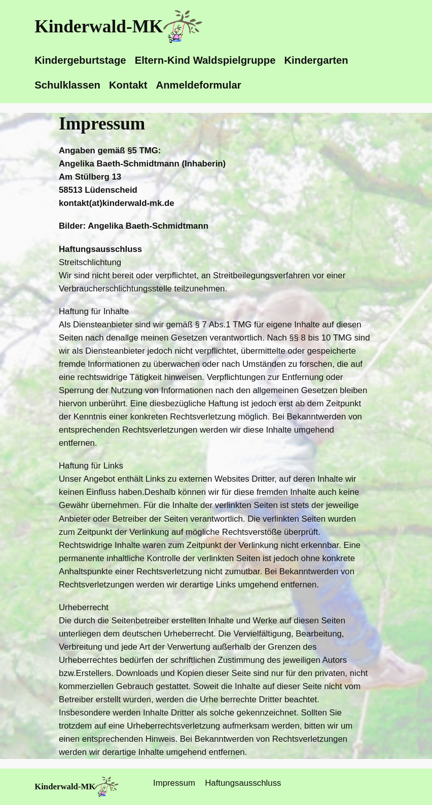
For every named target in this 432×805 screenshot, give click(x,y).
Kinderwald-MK (98, 26)
